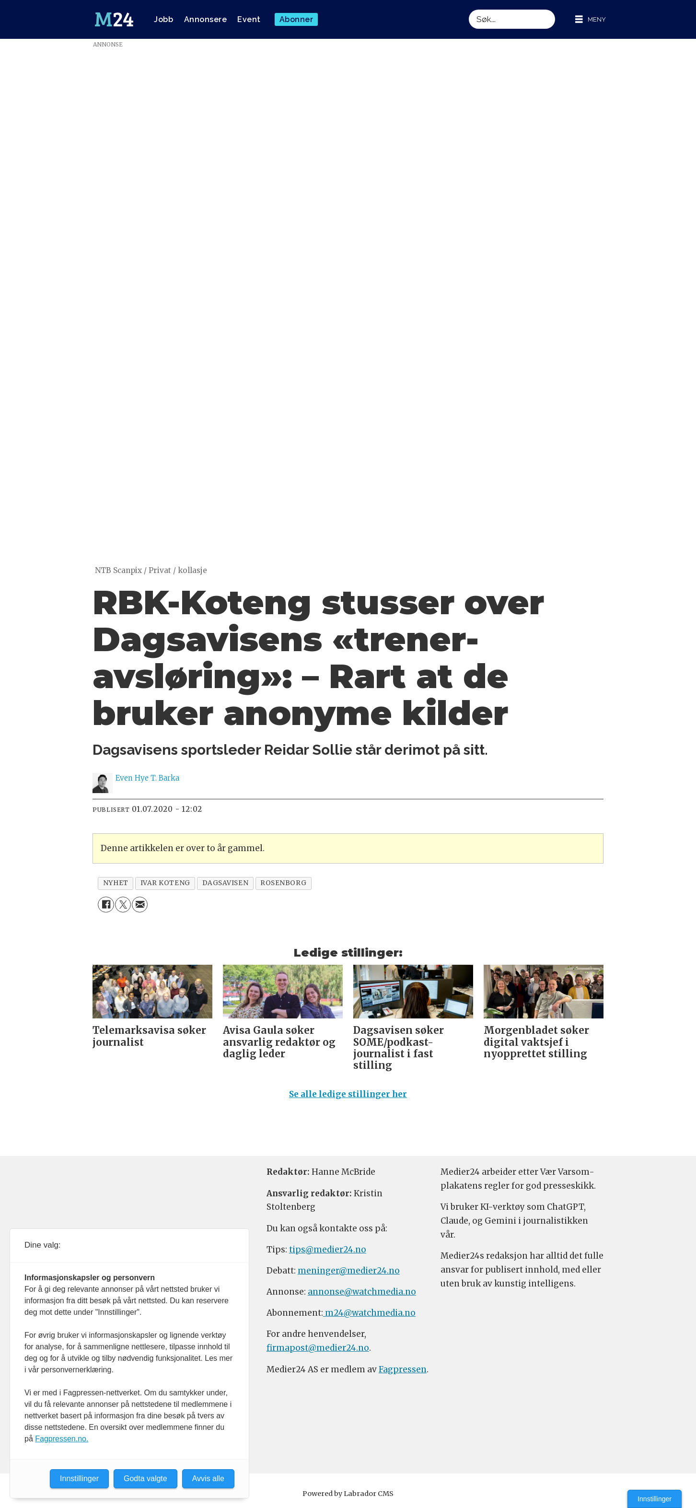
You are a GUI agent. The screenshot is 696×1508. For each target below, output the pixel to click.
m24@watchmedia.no (369, 1313)
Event (249, 19)
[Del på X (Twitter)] (123, 904)
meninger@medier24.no (349, 1270)
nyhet (115, 883)
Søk (468, 9)
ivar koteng (165, 883)
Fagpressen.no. (61, 1439)
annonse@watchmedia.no (362, 1291)
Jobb (163, 19)
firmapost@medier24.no (318, 1348)
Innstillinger (655, 1499)
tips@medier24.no (327, 1249)
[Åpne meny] (590, 19)
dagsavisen (225, 883)
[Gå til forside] (114, 19)
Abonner (296, 19)
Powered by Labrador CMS (348, 1493)
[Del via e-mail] (140, 904)
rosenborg (283, 883)
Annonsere (205, 19)
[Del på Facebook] (106, 904)
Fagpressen (403, 1369)
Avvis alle (208, 1478)
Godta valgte (145, 1478)
